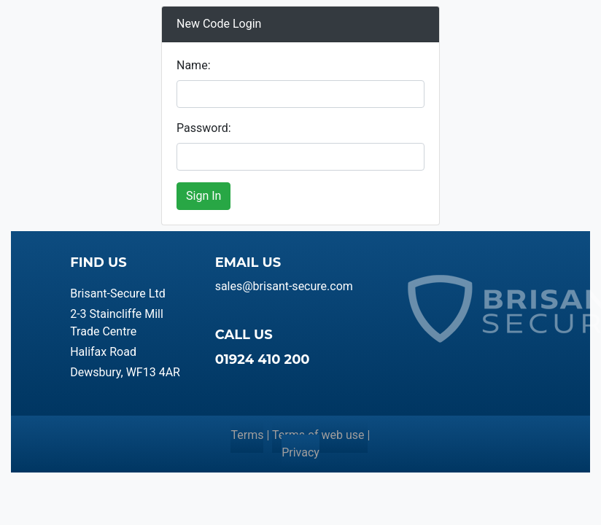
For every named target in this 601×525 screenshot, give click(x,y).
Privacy (300, 452)
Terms (246, 435)
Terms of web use (320, 435)
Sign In (203, 196)
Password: (204, 128)
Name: (194, 65)
